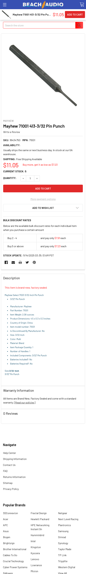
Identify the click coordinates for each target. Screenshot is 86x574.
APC (5, 525)
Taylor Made (64, 549)
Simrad (62, 537)
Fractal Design (39, 513)
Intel (33, 541)
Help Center (9, 452)
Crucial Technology (13, 561)
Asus (6, 531)
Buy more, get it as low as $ (40, 164)
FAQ (5, 470)
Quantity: (9, 177)
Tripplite (62, 561)
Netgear (62, 513)
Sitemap (8, 482)
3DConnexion (10, 513)
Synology (63, 543)
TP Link (62, 555)
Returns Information (14, 476)
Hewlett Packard (40, 519)
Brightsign (9, 543)
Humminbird (37, 535)
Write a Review (11, 131)
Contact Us (9, 464)
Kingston (36, 547)
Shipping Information (15, 458)
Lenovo (35, 559)
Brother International (14, 549)
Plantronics (64, 525)
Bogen (6, 537)
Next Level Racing (68, 519)
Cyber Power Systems (15, 567)
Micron (34, 571)
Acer (5, 519)
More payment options (43, 199)
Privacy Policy (11, 488)
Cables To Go (10, 555)
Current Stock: (14, 171)
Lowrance (36, 565)
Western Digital (66, 567)
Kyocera (35, 553)
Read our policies (24, 402)
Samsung (63, 531)
